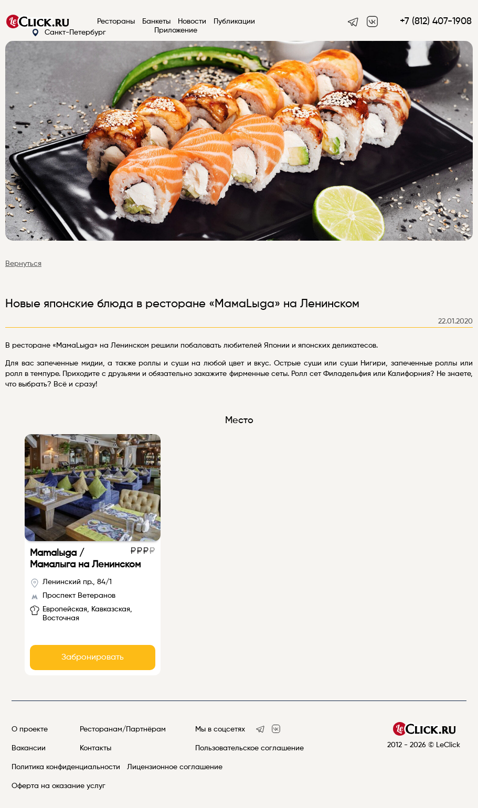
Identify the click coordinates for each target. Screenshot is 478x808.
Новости (192, 21)
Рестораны (116, 21)
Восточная (61, 618)
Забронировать (92, 657)
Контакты (95, 748)
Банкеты (156, 21)
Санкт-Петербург (68, 33)
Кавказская (110, 609)
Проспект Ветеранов (79, 595)
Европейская (65, 609)
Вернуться (23, 263)
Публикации (234, 21)
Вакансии (29, 748)
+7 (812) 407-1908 (436, 21)
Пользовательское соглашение (249, 748)
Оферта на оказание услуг (58, 786)
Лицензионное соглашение (174, 767)
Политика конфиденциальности (66, 767)
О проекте (30, 729)
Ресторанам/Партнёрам (123, 729)
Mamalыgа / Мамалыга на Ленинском (85, 558)
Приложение (175, 30)
